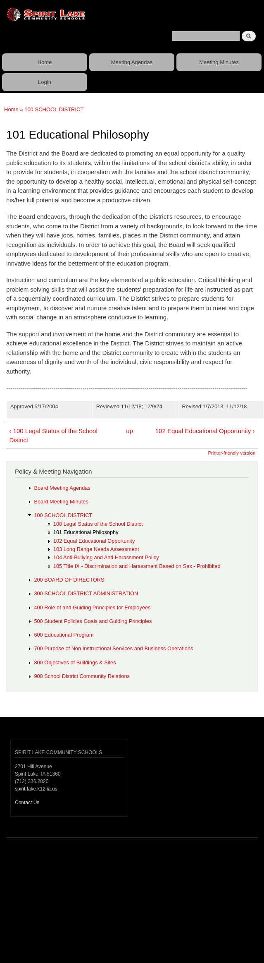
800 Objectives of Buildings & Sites (75, 662)
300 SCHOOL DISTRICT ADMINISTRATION (86, 593)
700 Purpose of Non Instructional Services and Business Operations (113, 648)
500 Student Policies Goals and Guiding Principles (93, 621)
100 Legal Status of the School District (98, 524)
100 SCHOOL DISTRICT (53, 109)
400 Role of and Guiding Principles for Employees (92, 607)
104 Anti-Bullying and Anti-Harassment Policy (106, 557)
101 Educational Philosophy (86, 532)
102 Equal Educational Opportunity (94, 541)
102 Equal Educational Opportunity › (205, 430)
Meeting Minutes (218, 62)
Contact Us (27, 802)
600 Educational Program (63, 635)
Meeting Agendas (131, 62)
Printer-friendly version (231, 452)
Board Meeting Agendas (62, 488)
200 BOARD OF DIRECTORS (69, 580)
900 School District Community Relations (82, 676)
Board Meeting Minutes (61, 501)
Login (44, 82)
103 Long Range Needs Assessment (96, 549)
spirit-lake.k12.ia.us (36, 789)
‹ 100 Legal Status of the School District (53, 435)
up (129, 430)
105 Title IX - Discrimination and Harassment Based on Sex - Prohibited (137, 566)
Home (45, 62)
